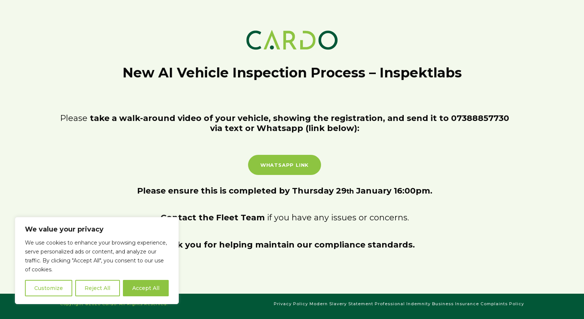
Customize (48, 288)
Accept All (145, 288)
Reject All (97, 288)
